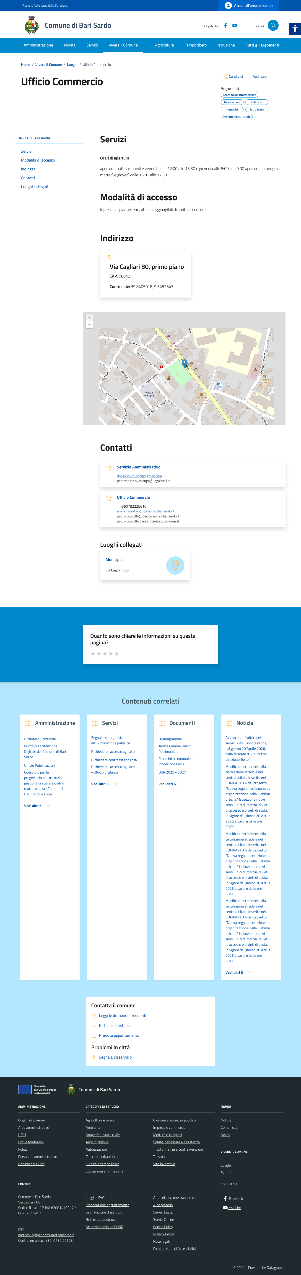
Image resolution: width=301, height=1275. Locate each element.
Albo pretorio (163, 1205)
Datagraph (275, 1267)
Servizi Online (163, 1219)
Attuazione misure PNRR (104, 1226)
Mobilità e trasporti (167, 1134)
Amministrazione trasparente (175, 1197)
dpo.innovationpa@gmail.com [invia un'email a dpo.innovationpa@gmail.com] (139, 476)
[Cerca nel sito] (273, 25)
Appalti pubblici (97, 1142)
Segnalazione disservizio (104, 1212)
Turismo (159, 1156)
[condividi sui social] (232, 76)
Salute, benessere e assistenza (176, 1142)
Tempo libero (196, 45)
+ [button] (89, 317)
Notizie (226, 1120)
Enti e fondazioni (31, 1142)
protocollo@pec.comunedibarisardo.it (46, 1235)
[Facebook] (223, 25)
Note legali (161, 1241)
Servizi (92, 45)
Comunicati (229, 1127)
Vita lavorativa (164, 1164)
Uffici (22, 1134)
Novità (69, 45)
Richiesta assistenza (101, 1219)
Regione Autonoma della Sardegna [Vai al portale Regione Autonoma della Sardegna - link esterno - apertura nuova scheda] (44, 5)
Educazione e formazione (104, 1171)
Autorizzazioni (96, 1149)
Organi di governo (31, 1120)
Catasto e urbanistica (102, 1156)
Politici (23, 1149)
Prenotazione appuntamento (107, 1205)
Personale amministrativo (37, 1156)
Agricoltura (164, 45)
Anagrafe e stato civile (103, 1134)
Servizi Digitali (163, 1212)
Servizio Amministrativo (139, 467)
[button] (295, 29)
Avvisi (225, 1134)
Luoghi (226, 1165)
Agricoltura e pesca (100, 1120)
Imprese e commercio (169, 1127)
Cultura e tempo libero (102, 1164)
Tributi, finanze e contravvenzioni (178, 1149)
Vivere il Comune (123, 45)
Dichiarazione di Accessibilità (174, 1248)
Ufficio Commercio (133, 497)
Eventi (226, 1172)
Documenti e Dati (31, 1164)
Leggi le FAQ (95, 1197)
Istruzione (226, 45)
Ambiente (93, 1127)
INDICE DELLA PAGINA (49, 137)
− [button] (89, 324)
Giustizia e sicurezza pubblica (174, 1120)
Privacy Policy (163, 1234)
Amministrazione (38, 45)
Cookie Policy (163, 1226)
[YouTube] (232, 25)
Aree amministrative (33, 1127)
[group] (49, 850)
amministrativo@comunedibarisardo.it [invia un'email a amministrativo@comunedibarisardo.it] (145, 511)
